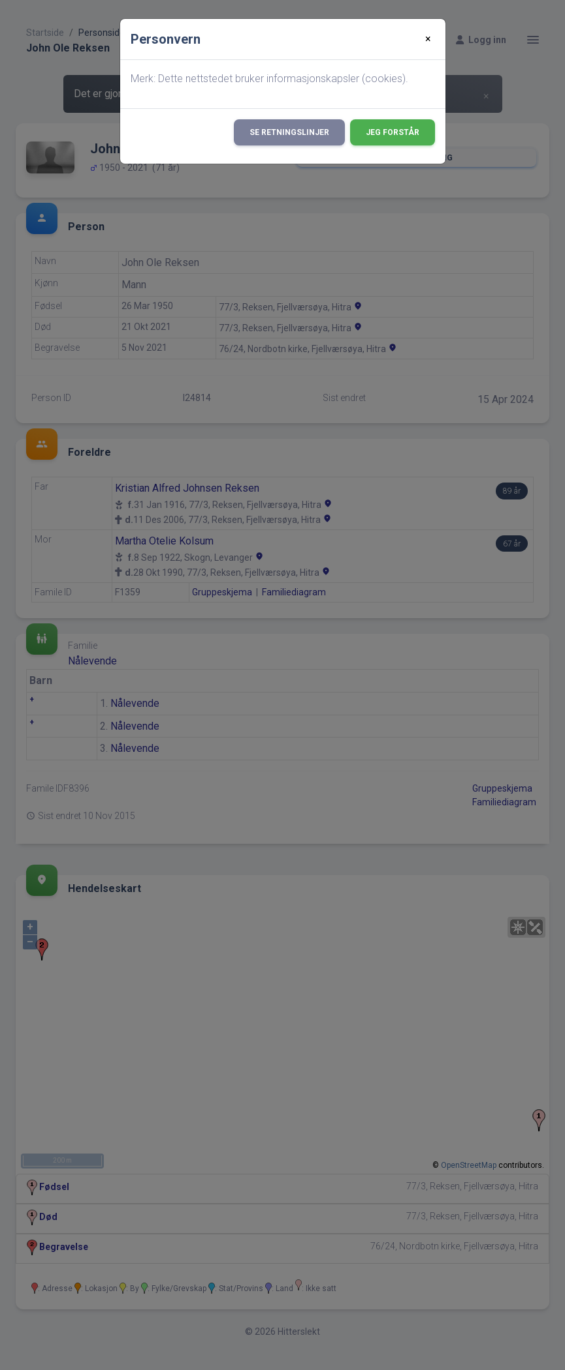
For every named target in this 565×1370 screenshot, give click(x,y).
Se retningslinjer (289, 132)
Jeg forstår (392, 132)
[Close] (428, 39)
